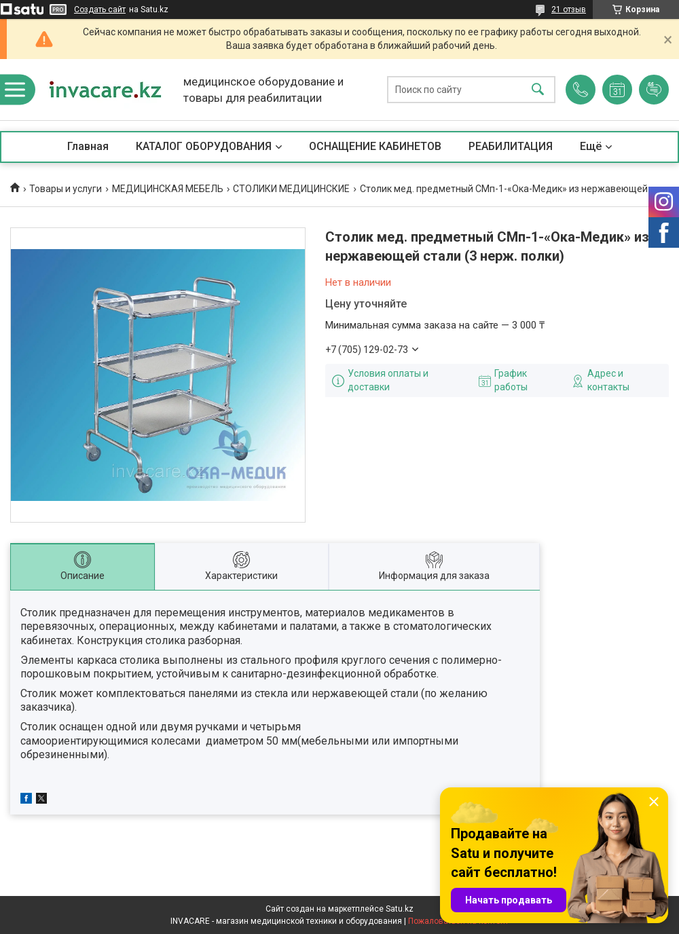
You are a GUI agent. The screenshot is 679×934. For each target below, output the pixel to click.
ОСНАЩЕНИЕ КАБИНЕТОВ (375, 146)
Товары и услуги (65, 188)
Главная (88, 146)
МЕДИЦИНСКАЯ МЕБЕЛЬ (167, 188)
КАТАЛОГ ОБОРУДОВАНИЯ (204, 146)
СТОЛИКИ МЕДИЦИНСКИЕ (291, 188)
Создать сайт (100, 9)
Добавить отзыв (654, 90)
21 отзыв (568, 9)
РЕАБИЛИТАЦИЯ (511, 146)
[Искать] (537, 89)
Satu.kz (400, 909)
